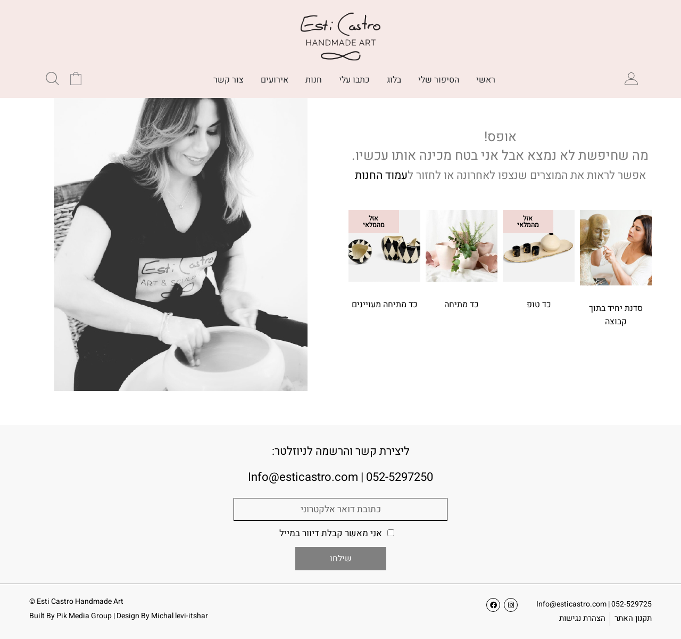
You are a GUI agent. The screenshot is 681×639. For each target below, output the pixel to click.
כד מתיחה (461, 304)
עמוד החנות (381, 175)
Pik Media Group (84, 615)
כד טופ (539, 304)
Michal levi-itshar (179, 615)
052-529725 (631, 604)
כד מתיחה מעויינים (385, 304)
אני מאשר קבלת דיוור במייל (330, 533)
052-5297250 (399, 477)
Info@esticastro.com (571, 604)
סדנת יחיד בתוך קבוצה (616, 315)
